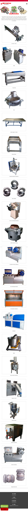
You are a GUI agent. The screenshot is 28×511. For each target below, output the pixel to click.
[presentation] (2, 9)
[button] (12, 13)
